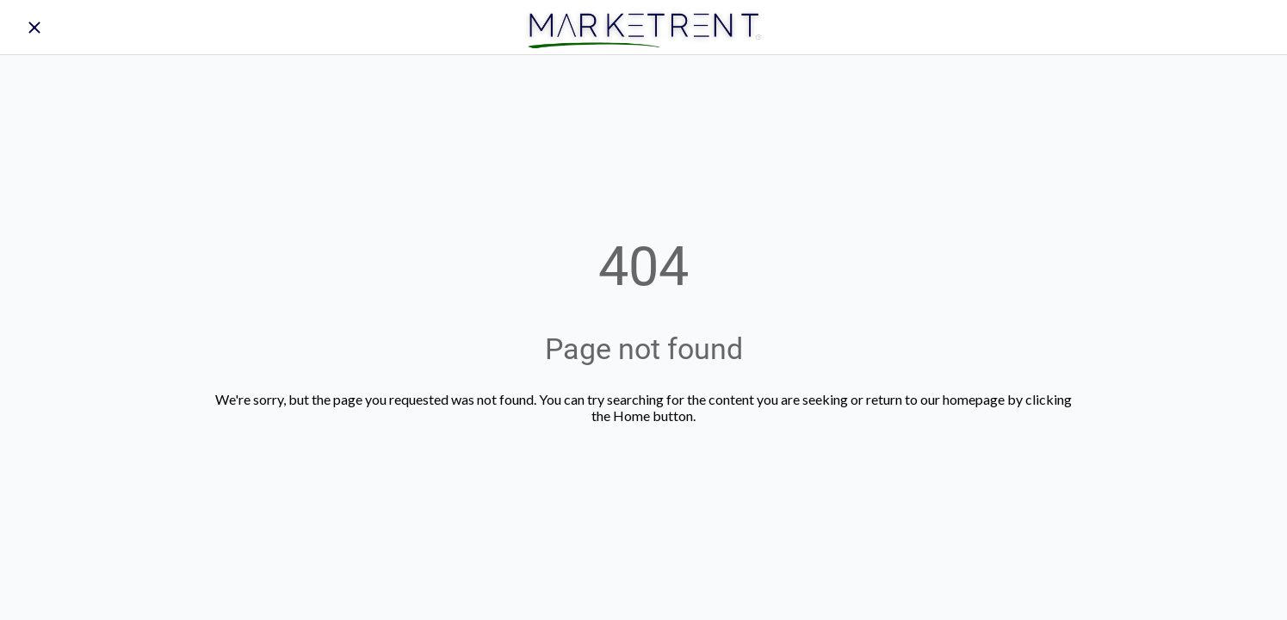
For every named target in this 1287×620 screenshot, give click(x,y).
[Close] (34, 27)
